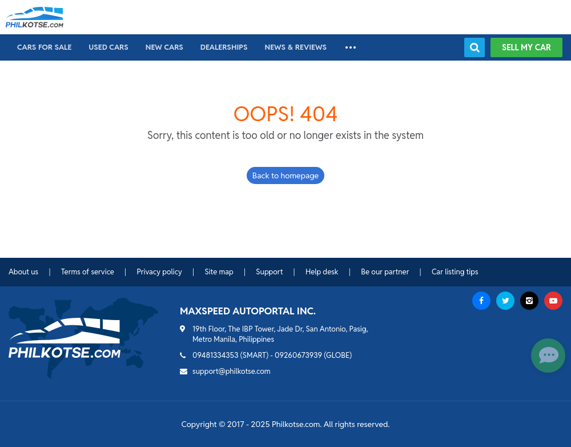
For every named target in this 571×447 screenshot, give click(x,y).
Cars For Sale (44, 47)
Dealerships (224, 47)
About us (23, 272)
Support (269, 272)
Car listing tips (455, 272)
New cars (164, 47)
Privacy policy (159, 272)
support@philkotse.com (231, 371)
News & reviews (295, 47)
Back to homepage (285, 175)
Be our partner (385, 272)
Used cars (108, 47)
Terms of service (87, 272)
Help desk (322, 272)
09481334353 (215, 355)
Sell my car (526, 47)
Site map (218, 272)
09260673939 (298, 355)
